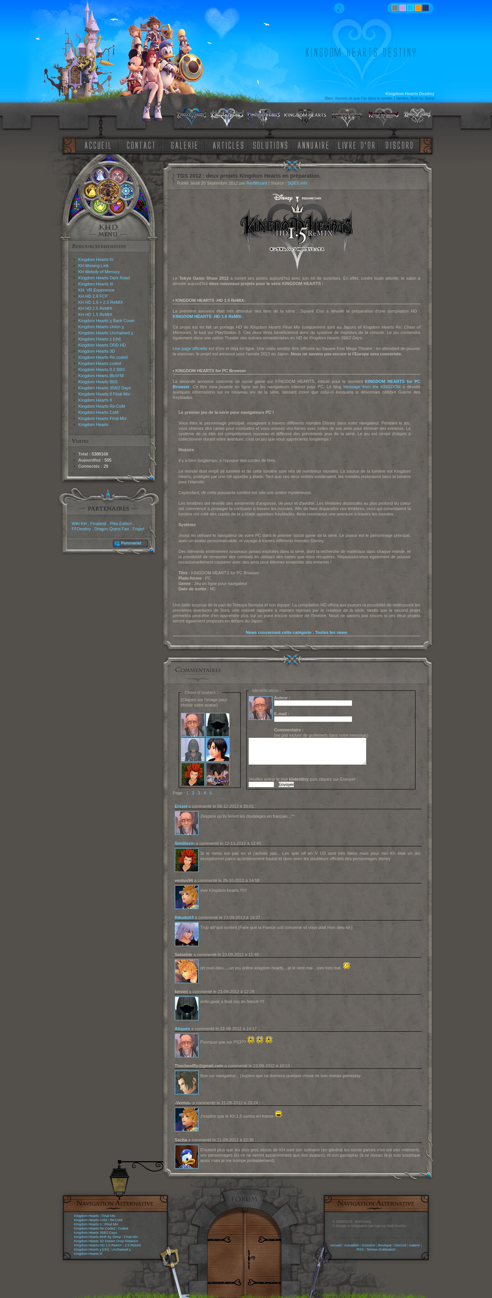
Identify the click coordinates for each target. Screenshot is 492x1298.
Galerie (414, 1245)
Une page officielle (190, 348)
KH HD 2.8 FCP (93, 296)
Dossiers (368, 1245)
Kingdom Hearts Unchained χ (105, 333)
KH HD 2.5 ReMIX (95, 308)
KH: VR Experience (96, 290)
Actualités (351, 1245)
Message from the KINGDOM (372, 386)
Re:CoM (116, 1220)
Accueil (335, 1245)
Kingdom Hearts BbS (98, 381)
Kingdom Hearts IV (96, 259)
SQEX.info (297, 183)
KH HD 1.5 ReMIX (95, 314)
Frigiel (138, 529)
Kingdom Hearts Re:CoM (101, 406)
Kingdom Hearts (93, 424)
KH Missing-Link (93, 265)
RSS (360, 1249)
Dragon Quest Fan (111, 529)
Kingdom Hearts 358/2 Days (104, 388)
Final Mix (108, 1216)
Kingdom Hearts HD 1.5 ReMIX (98, 1245)
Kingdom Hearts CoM (98, 412)
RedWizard (256, 183)
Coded (123, 1228)
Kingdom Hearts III (95, 284)
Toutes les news (331, 632)
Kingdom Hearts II (95, 400)
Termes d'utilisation (381, 1249)
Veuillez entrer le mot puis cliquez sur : (303, 779)
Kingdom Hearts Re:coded (103, 357)
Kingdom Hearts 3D (96, 351)
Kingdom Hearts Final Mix (102, 418)
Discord (400, 1245)
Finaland (98, 523)
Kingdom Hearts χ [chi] (99, 339)
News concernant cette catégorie (278, 632)
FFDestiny (81, 529)
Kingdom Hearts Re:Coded (95, 1228)
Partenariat (131, 543)
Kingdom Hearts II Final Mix (104, 394)
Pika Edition (121, 523)
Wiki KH (79, 523)
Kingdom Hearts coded (99, 363)
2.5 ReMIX (133, 1245)
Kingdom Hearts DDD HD (102, 345)
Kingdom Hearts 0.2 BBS (101, 369)
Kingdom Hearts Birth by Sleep (97, 1237)
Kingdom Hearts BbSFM (101, 375)
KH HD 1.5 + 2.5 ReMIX (100, 302)
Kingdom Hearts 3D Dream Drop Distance (106, 1241)
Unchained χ (121, 1249)
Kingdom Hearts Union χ (101, 326)
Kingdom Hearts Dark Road (104, 277)
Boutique (385, 1245)
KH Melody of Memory (99, 271)
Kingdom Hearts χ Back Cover (106, 320)
